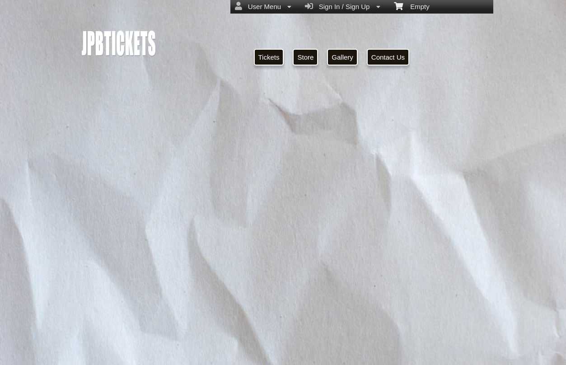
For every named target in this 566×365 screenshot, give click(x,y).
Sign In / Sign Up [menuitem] (342, 6)
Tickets (269, 57)
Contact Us (388, 57)
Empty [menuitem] (412, 5)
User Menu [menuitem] (263, 6)
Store (305, 57)
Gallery (342, 57)
